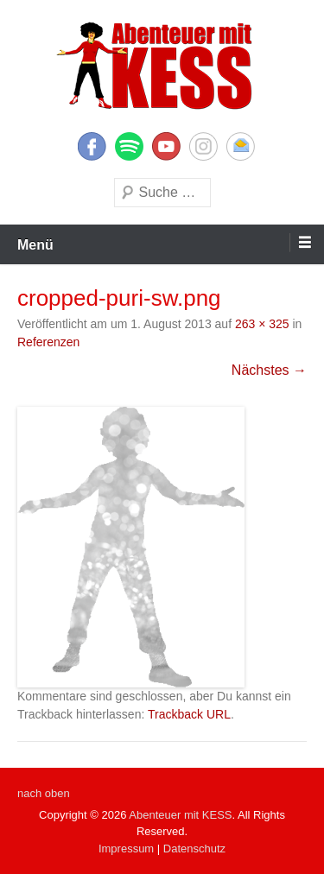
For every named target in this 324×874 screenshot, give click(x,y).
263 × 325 (262, 324)
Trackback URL (189, 714)
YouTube (166, 146)
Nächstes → (269, 370)
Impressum (126, 848)
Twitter (129, 146)
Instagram (203, 146)
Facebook (92, 146)
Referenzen (48, 342)
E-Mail (240, 146)
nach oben (43, 793)
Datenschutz (194, 848)
